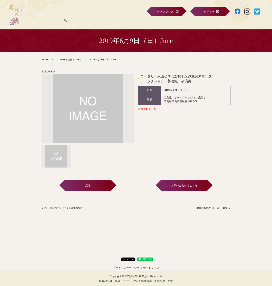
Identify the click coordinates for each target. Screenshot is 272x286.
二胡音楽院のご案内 (163, 22)
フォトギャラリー (131, 22)
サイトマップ (151, 267)
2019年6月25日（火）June (212, 207)
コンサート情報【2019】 (69, 59)
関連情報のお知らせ (88, 22)
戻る (87, 185)
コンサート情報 (64, 22)
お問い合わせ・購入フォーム (240, 22)
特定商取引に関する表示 (205, 22)
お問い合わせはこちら (184, 185)
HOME (48, 22)
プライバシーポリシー (126, 267)
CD (146, 22)
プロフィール (110, 22)
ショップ (183, 22)
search (261, 22)
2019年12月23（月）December (63, 207)
